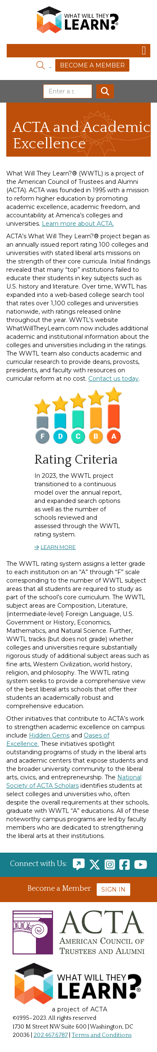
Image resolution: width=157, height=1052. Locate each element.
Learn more (58, 547)
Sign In (113, 889)
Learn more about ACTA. (78, 223)
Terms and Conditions (101, 1035)
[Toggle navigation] (78, 50)
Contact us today (113, 378)
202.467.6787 (50, 1035)
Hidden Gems (49, 735)
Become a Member (92, 65)
